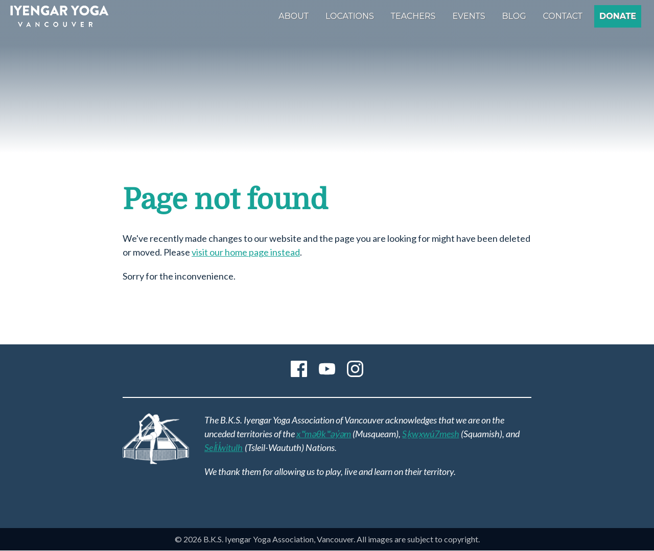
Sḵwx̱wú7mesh (430, 433)
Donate (617, 16)
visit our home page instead (246, 252)
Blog (514, 16)
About (293, 16)
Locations (349, 16)
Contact (562, 16)
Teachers (413, 16)
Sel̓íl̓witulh (223, 447)
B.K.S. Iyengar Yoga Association (59, 16)
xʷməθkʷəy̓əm (323, 433)
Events (468, 16)
